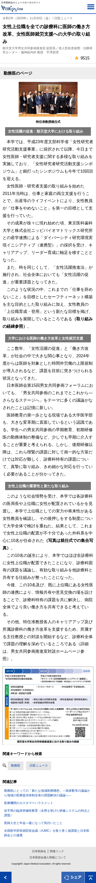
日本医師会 (39, 851)
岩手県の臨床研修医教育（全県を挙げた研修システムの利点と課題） (47, 813)
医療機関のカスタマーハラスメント (28, 803)
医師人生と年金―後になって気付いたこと (33, 823)
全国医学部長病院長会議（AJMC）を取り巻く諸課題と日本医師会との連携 (46, 833)
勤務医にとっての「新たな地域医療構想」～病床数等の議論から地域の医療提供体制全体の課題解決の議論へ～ (47, 793)
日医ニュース (38, 765)
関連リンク (57, 851)
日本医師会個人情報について (47, 857)
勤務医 (15, 765)
